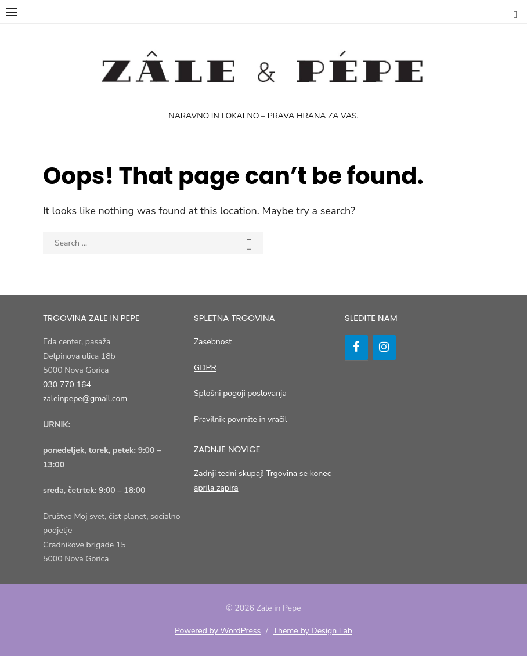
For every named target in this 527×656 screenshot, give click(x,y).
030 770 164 (67, 384)
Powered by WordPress (218, 630)
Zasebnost (213, 341)
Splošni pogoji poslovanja (240, 393)
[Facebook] (356, 347)
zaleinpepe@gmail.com (85, 398)
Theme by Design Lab (312, 630)
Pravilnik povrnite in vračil (240, 419)
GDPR (205, 367)
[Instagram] (384, 347)
